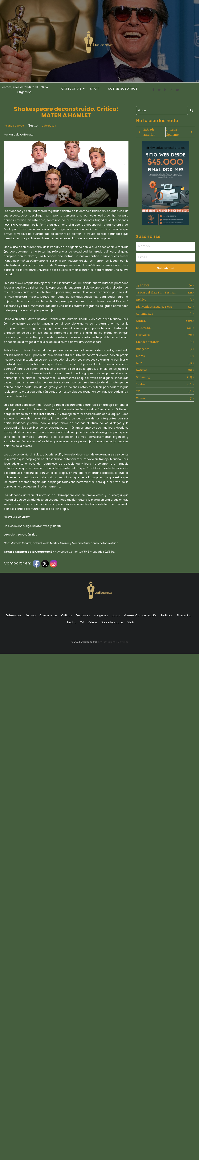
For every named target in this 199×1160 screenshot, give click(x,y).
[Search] (162, 110)
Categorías (72, 88)
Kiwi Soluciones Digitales (113, 641)
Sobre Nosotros (123, 88)
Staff (95, 88)
